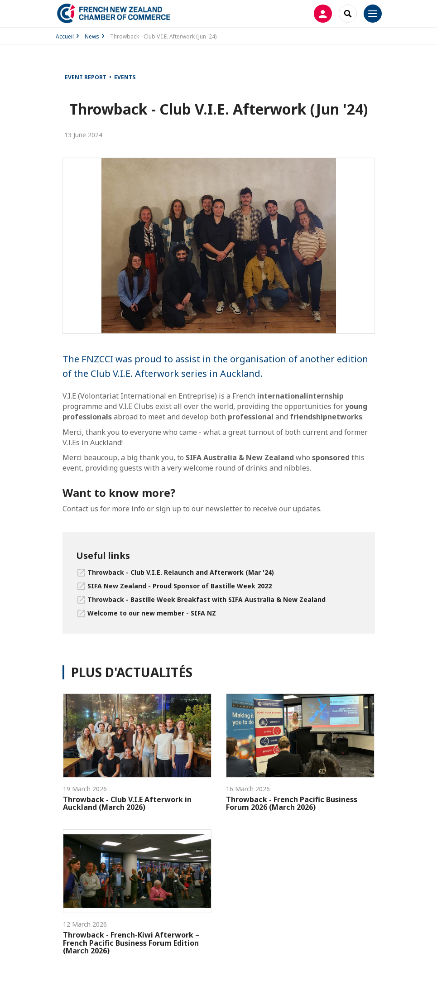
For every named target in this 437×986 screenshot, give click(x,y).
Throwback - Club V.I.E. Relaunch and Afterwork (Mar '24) (180, 572)
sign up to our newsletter (199, 509)
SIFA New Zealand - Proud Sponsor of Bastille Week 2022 (179, 586)
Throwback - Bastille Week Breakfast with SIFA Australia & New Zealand (206, 599)
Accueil (65, 36)
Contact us (80, 509)
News (92, 36)
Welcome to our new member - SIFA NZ (151, 613)
